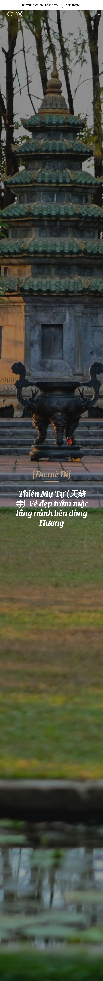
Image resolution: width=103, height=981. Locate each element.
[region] (51, 5)
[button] (3, 14)
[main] (51, 500)
